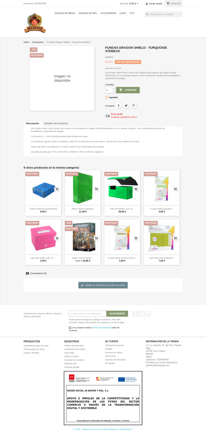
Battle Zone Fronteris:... (82, 258)
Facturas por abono (113, 352)
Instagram (148, 314)
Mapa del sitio (70, 363)
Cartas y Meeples (31, 353)
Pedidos (108, 349)
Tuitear (126, 105)
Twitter (142, 314)
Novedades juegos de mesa (36, 345)
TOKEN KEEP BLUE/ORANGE (43, 209)
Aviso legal (69, 353)
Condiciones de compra (74, 349)
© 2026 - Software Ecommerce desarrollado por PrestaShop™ (103, 429)
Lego (123, 13)
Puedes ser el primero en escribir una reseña (103, 285)
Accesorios (108, 13)
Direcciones (110, 356)
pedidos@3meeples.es (157, 365)
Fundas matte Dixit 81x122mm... (122, 258)
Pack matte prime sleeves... (161, 258)
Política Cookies (71, 356)
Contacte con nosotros (74, 360)
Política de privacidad (73, 345)
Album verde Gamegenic (83, 209)
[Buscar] (163, 14)
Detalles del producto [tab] (56, 123)
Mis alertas (110, 363)
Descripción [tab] (32, 123)
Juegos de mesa (64, 13)
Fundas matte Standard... (161, 209)
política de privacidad (101, 327)
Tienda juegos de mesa (34, 349)
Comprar (127, 90)
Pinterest (133, 105)
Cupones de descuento (115, 360)
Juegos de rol (87, 13)
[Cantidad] (108, 90)
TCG (132, 13)
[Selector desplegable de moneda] (134, 4)
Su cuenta (111, 341)
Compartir (118, 105)
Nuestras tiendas (71, 367)
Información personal (114, 345)
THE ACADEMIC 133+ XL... (122, 209)
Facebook (135, 314)
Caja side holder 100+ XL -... (43, 258)
